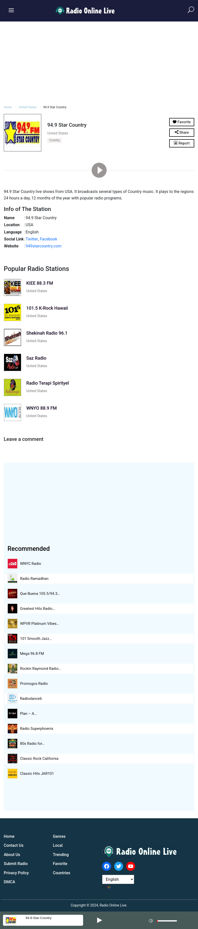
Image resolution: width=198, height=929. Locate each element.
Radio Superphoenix (36, 728)
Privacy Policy (16, 873)
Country (54, 140)
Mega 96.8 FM (32, 653)
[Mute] (151, 920)
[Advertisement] (99, 62)
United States (27, 107)
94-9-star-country (39, 918)
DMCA (9, 882)
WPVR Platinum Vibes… (39, 623)
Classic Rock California (39, 758)
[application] (164, 920)
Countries (61, 873)
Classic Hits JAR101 (37, 773)
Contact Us (14, 845)
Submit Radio (16, 863)
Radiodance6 (31, 698)
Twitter (32, 239)
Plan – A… (28, 713)
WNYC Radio (30, 563)
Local (58, 845)
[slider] (167, 922)
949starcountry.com (44, 246)
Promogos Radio (34, 683)
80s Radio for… (32, 743)
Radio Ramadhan (34, 578)
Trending (61, 854)
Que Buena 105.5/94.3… (40, 593)
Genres (59, 836)
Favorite (60, 863)
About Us (12, 854)
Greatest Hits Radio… (37, 608)
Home (8, 107)
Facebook (48, 239)
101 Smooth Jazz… (36, 638)
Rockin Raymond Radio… (40, 668)
